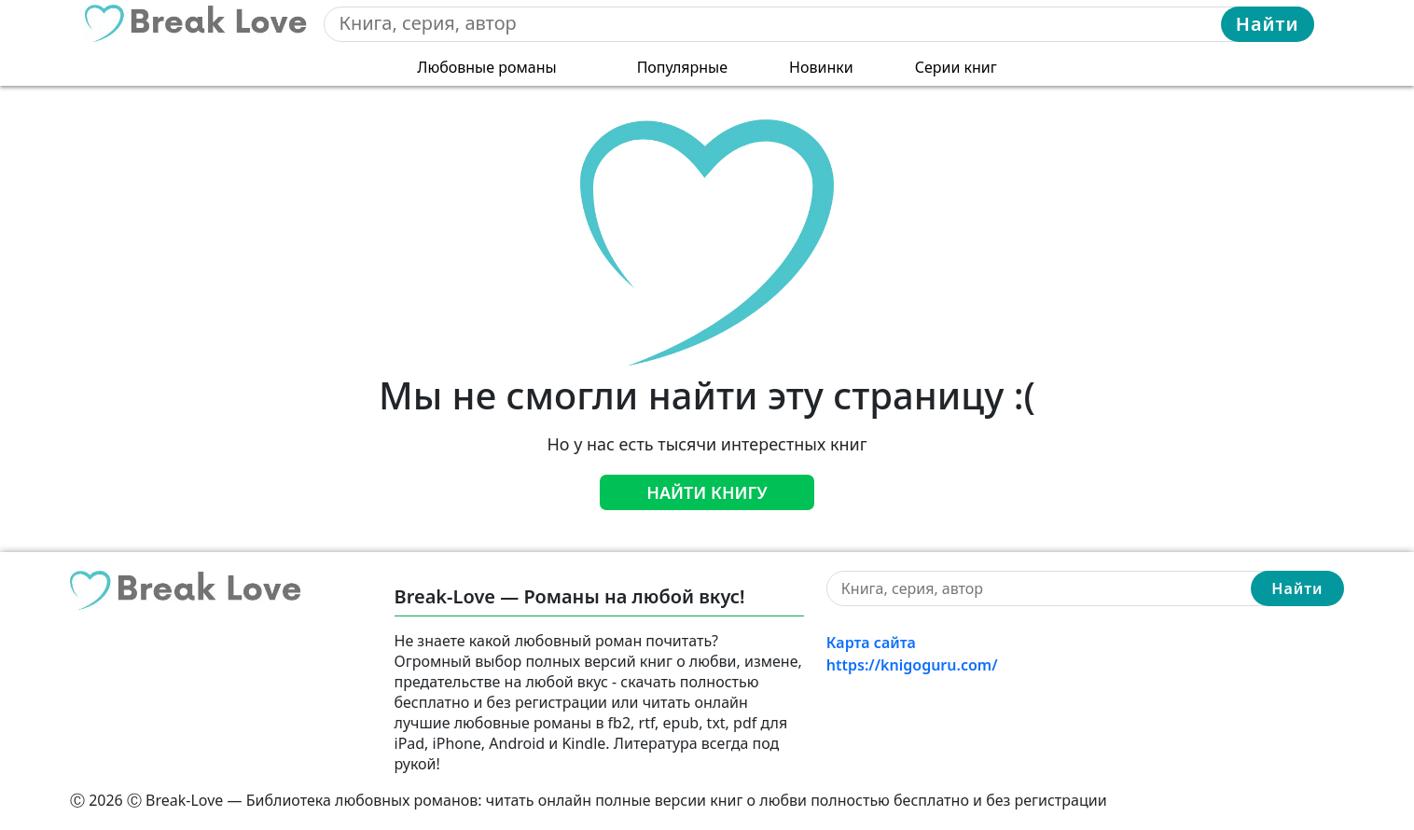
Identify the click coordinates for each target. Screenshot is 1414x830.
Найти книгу (707, 492)
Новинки (821, 67)
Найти (1267, 23)
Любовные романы (486, 67)
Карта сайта (871, 642)
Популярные (682, 67)
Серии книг (956, 67)
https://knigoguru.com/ (912, 665)
